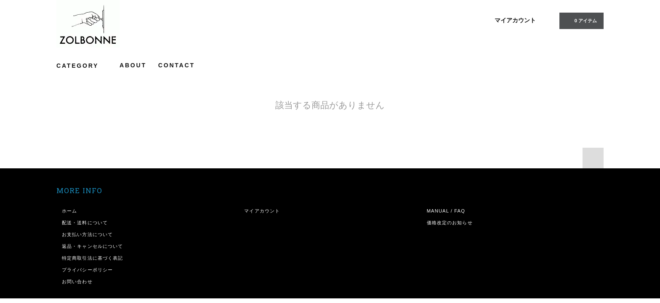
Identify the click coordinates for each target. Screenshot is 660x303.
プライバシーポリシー (87, 269)
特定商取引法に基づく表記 (92, 257)
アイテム (580, 20)
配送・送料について (85, 222)
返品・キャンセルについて (92, 246)
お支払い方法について (87, 234)
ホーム (69, 210)
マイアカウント (515, 20)
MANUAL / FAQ (446, 210)
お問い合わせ (77, 281)
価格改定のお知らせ (450, 222)
